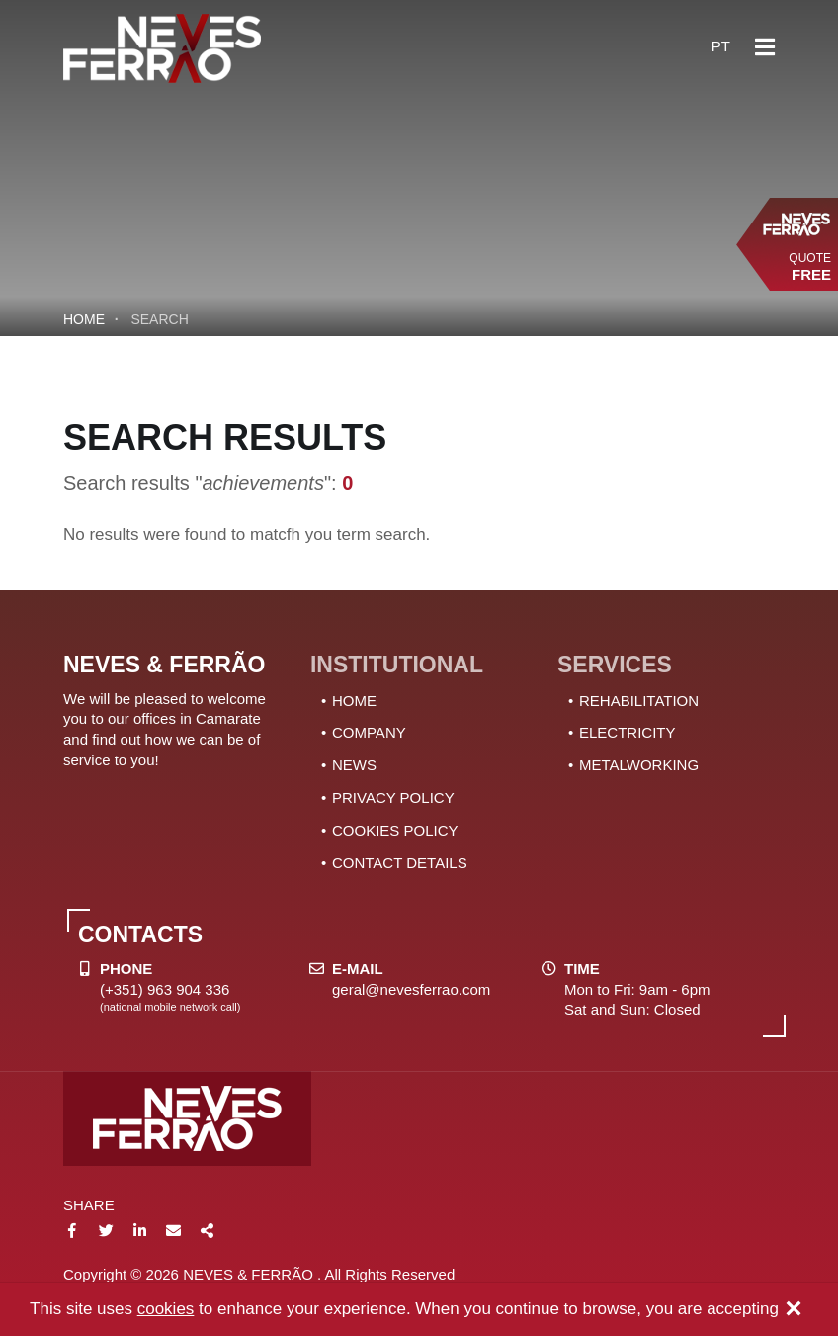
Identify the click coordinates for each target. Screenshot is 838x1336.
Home (84, 319)
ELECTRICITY (627, 732)
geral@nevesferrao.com (411, 989)
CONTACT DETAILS (399, 862)
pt (721, 46)
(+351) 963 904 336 (164, 989)
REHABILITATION (639, 700)
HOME (354, 700)
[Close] (793, 1310)
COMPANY (369, 732)
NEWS (354, 765)
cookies (166, 1308)
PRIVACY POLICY (393, 797)
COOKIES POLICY (395, 830)
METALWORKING (639, 765)
